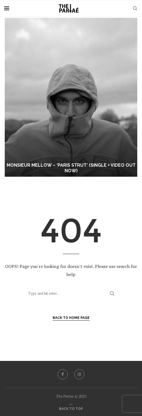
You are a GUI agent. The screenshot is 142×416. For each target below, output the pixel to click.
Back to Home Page (71, 318)
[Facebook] (63, 374)
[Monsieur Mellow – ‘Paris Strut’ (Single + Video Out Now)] (71, 97)
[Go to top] (71, 408)
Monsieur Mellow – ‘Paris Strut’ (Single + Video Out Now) (71, 168)
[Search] (135, 8)
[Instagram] (79, 374)
